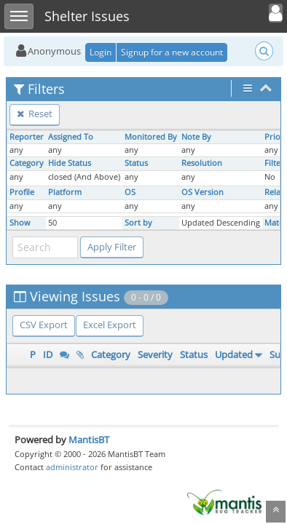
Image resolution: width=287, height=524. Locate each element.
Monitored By (151, 137)
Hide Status (69, 163)
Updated (234, 354)
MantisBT (88, 439)
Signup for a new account (172, 52)
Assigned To (70, 137)
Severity (155, 354)
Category (26, 163)
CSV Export (44, 324)
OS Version (202, 192)
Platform (65, 192)
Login (100, 52)
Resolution (201, 163)
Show (20, 223)
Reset (34, 113)
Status (136, 163)
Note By (196, 137)
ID (47, 354)
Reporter (26, 137)
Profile (21, 192)
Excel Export (109, 324)
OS (130, 192)
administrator (72, 466)
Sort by (138, 223)
